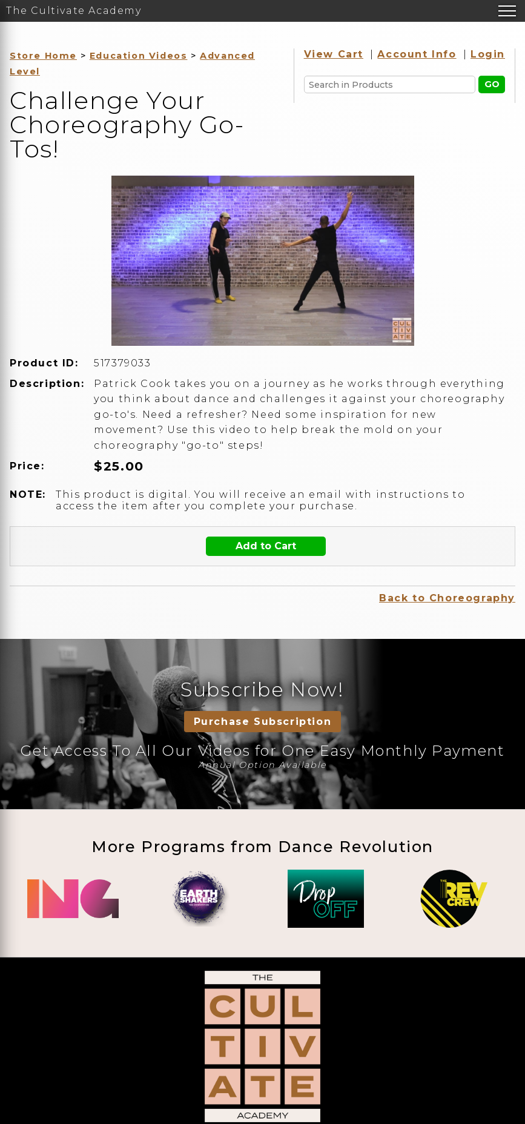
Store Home (43, 55)
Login (488, 54)
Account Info (416, 54)
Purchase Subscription (263, 721)
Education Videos (139, 55)
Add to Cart (266, 546)
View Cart (333, 54)
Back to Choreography (447, 598)
